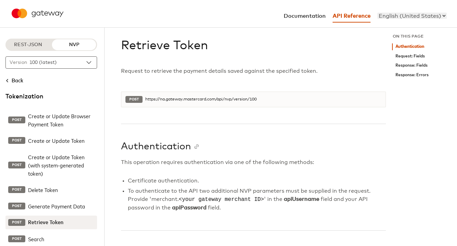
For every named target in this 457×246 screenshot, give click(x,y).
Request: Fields (410, 56)
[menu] (412, 16)
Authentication (409, 46)
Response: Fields (411, 65)
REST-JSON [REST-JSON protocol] (28, 44)
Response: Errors (412, 75)
